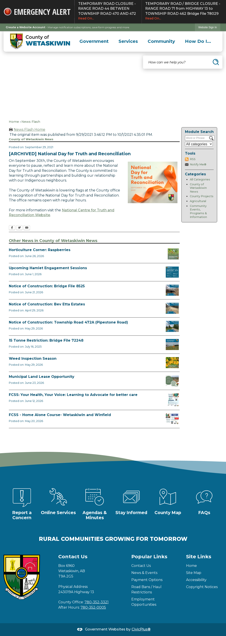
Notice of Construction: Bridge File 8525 (47, 286)
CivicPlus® (141, 629)
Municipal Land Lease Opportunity (41, 377)
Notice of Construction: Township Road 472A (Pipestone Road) (68, 322)
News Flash (30, 122)
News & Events (144, 573)
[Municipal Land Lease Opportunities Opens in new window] (172, 380)
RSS (193, 159)
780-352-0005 (93, 607)
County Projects (201, 196)
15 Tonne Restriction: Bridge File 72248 (46, 340)
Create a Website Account (25, 27)
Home (14, 122)
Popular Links (149, 557)
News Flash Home (29, 129)
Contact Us (141, 566)
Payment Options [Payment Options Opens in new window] (146, 580)
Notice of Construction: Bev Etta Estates (47, 304)
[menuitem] (94, 41)
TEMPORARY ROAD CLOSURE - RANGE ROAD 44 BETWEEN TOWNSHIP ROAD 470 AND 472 (108, 11)
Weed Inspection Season (32, 358)
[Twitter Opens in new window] (19, 228)
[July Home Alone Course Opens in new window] (172, 419)
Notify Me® (198, 164)
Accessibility (196, 580)
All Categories (200, 179)
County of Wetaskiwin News (198, 188)
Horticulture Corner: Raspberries (39, 250)
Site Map (193, 573)
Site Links (198, 557)
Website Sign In (207, 27)
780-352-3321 (97, 602)
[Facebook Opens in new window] (12, 228)
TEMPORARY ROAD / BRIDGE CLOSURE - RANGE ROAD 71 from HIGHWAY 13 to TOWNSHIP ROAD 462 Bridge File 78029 (183, 11)
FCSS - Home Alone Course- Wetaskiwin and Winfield (60, 415)
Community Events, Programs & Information (198, 211)
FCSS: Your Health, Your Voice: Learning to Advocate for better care (73, 395)
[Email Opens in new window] (26, 228)
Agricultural (198, 201)
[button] (215, 62)
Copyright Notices (202, 587)
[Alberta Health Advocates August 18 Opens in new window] (173, 399)
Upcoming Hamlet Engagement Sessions (48, 268)
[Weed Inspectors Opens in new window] (172, 362)
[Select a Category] (199, 144)
